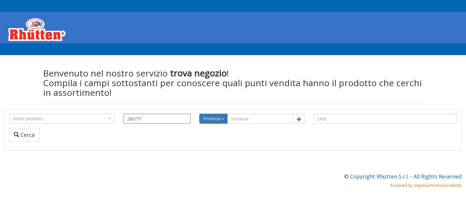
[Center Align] (299, 119)
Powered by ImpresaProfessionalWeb (426, 185)
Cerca (24, 134)
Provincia (213, 118)
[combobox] (62, 119)
